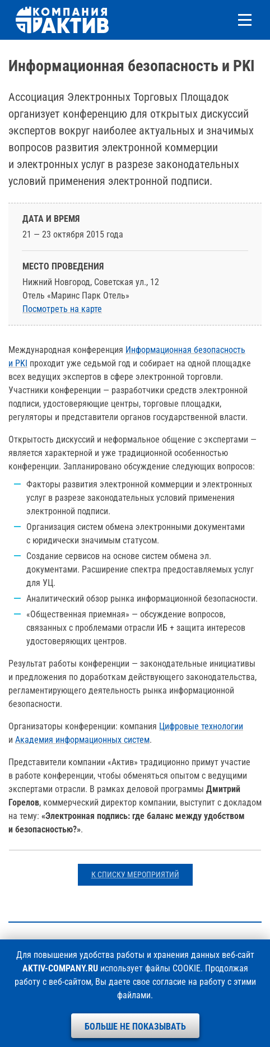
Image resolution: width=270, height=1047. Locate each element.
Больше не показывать (135, 1026)
